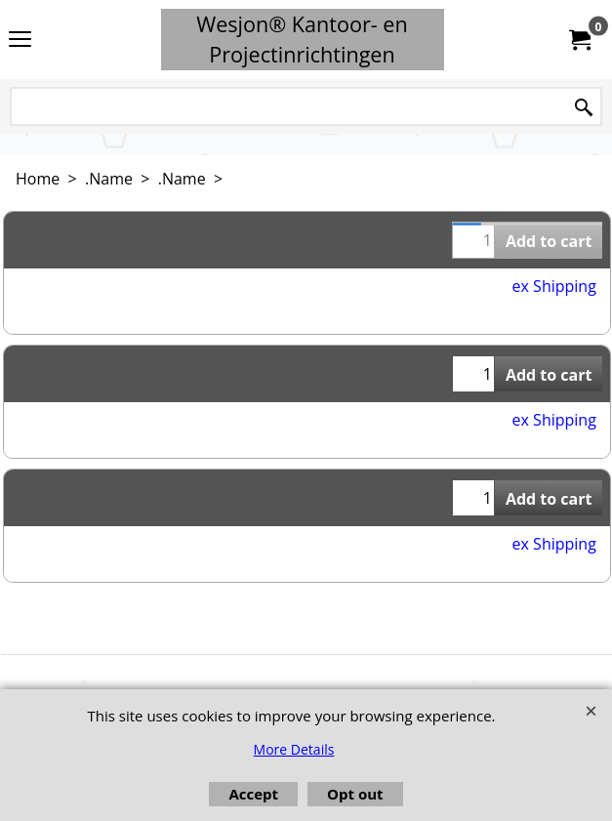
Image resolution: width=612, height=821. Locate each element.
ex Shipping (554, 286)
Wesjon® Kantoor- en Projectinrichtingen (302, 39)
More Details (294, 749)
